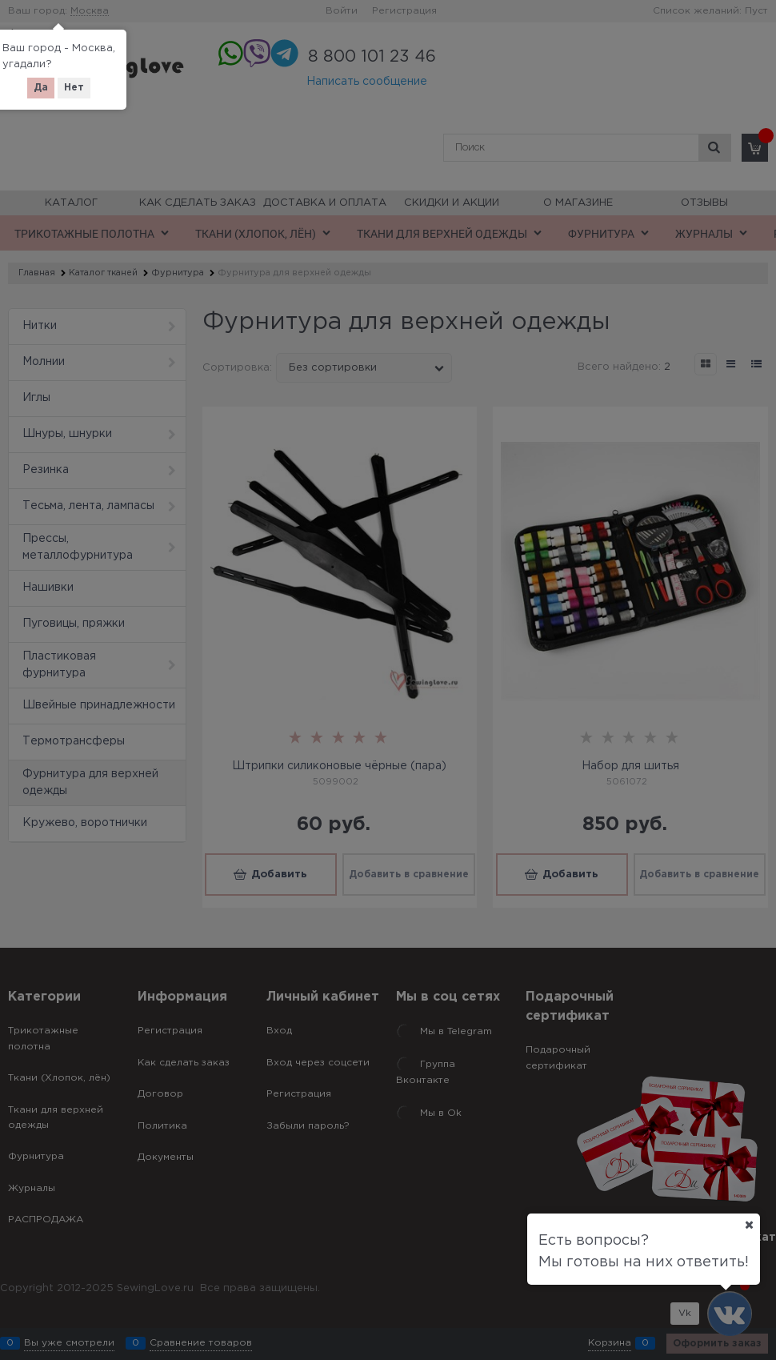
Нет (74, 87)
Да (41, 87)
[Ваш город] (749, 1225)
